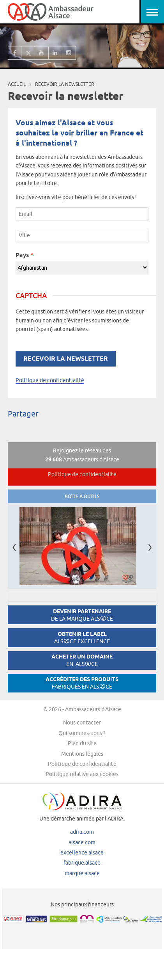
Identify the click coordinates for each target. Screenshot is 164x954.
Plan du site (82, 743)
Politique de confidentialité (50, 380)
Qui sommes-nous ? (82, 733)
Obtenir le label (82, 637)
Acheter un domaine (82, 660)
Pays (25, 255)
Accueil (17, 84)
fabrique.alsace (82, 863)
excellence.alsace (82, 852)
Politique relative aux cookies (82, 774)
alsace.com (82, 842)
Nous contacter (82, 722)
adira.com (82, 832)
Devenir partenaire (82, 615)
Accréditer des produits (82, 683)
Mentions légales (82, 754)
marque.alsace (82, 873)
